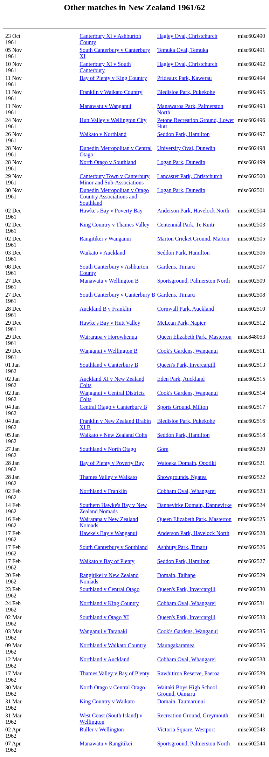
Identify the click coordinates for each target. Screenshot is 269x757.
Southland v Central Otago (109, 589)
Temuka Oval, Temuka (182, 50)
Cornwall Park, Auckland (185, 309)
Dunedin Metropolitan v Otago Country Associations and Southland (114, 196)
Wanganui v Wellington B (109, 351)
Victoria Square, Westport (186, 729)
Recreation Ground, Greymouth (192, 715)
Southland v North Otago (108, 449)
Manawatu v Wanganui (105, 106)
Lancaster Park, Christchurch (189, 176)
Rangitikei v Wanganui (105, 239)
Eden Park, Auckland (181, 379)
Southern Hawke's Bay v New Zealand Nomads (113, 508)
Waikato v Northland (103, 134)
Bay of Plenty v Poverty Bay (112, 463)
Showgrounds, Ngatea (182, 477)
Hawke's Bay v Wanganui (108, 533)
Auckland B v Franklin (105, 309)
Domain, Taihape (176, 575)
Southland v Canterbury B (109, 365)
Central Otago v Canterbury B (113, 407)
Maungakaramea (176, 645)
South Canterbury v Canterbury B (117, 295)
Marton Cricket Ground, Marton (193, 239)
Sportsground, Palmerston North (193, 281)
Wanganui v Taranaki (103, 631)
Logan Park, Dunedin (181, 162)
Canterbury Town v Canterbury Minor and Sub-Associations (115, 179)
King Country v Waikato (107, 701)
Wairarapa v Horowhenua (108, 337)
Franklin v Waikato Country (111, 92)
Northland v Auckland (104, 659)
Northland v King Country (109, 603)
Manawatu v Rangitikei (106, 743)
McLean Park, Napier (181, 323)
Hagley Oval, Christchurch (187, 36)
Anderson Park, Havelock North (193, 211)
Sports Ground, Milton (182, 407)
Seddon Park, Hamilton (183, 134)
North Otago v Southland (108, 162)
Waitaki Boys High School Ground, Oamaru (187, 690)
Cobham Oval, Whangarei (186, 491)
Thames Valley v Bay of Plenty (114, 673)
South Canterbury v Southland (113, 547)
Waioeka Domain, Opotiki (186, 463)
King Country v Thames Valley (114, 225)
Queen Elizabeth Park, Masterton (194, 337)
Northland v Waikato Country (113, 645)
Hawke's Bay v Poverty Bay (111, 211)
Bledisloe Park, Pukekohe (186, 92)
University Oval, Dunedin (186, 148)
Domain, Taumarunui (181, 701)
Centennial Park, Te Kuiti (185, 225)
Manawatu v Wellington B (109, 281)
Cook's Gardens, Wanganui (187, 351)
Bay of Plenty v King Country (113, 78)
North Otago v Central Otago (112, 687)
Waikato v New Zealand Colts (113, 435)
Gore (162, 449)
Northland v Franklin (103, 491)
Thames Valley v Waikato (108, 477)
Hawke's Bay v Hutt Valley (110, 323)
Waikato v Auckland (102, 253)
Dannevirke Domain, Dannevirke (194, 505)
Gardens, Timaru (176, 267)
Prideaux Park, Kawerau (184, 78)
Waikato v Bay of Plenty (107, 561)
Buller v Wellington (102, 729)
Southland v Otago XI (104, 617)
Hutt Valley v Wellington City (113, 120)
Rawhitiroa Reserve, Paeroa (188, 673)
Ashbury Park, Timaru (182, 547)
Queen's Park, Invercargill (186, 365)
